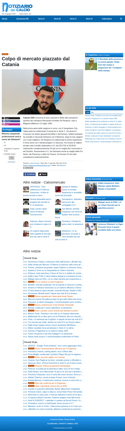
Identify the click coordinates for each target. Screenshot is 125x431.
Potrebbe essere (10, 154)
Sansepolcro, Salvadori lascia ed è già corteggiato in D (72, 202)
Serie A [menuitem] (41, 19)
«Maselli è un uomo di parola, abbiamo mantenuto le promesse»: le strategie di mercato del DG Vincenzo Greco (75, 409)
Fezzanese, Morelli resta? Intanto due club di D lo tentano (52, 293)
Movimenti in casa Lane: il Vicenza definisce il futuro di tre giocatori (56, 395)
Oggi (87, 112)
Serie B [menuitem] (57, 19)
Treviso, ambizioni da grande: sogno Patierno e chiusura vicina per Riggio (59, 267)
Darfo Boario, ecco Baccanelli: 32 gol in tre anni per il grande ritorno (57, 372)
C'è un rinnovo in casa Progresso (45, 282)
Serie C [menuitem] (73, 19)
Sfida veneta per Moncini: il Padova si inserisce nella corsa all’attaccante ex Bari (62, 265)
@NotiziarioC (61, 165)
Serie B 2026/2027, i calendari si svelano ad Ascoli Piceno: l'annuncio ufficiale (61, 400)
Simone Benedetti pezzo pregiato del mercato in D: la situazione (40, 202)
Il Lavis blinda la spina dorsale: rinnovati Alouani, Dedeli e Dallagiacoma (58, 291)
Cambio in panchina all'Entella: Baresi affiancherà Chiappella (54, 389)
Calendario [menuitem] (107, 19)
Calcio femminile (93, 179)
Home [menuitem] (4, 19)
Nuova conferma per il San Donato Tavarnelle (51, 305)
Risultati (11, 162)
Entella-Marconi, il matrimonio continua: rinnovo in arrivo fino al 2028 (57, 380)
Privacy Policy (69, 419)
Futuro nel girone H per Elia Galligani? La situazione (50, 334)
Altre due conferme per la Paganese (47, 383)
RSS (76, 424)
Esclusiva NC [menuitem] (23, 19)
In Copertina (91, 55)
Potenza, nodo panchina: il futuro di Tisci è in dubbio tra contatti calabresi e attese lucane (66, 273)
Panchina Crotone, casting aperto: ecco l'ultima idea (50, 351)
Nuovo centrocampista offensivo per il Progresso (52, 349)
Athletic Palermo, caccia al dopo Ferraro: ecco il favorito (51, 377)
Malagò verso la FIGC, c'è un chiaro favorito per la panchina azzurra (57, 279)
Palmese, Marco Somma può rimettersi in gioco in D (40, 224)
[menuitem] (121, 19)
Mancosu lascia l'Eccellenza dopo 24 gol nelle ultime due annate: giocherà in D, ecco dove (66, 299)
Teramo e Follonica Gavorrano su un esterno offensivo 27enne (54, 288)
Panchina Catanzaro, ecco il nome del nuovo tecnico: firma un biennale (58, 375)
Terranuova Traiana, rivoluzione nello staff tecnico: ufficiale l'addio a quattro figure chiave (65, 262)
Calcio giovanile (93, 217)
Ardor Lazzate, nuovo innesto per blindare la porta (53, 311)
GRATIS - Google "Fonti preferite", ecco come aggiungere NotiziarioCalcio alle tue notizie (66, 346)
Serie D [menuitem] (89, 19)
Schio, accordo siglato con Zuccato (46, 357)
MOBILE (70, 424)
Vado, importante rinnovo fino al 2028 (47, 386)
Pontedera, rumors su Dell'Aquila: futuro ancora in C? (50, 403)
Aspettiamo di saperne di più (11, 150)
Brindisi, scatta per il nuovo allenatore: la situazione (50, 308)
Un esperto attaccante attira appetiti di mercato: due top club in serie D (40, 234)
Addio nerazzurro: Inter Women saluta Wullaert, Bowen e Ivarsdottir (109, 186)
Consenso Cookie (56, 419)
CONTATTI (62, 424)
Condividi (29, 174)
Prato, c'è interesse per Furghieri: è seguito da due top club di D (55, 319)
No (5, 145)
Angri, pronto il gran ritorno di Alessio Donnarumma (38, 212)
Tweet (43, 174)
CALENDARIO (52, 424)
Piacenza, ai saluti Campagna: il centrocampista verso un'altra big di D (58, 302)
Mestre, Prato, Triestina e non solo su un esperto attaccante (53, 314)
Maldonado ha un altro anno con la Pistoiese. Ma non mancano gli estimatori (60, 316)
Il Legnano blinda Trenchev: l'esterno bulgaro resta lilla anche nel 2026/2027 (60, 398)
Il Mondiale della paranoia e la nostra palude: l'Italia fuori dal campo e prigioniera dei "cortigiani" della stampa (110, 65)
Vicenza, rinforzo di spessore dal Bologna (49, 366)
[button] (11, 158)
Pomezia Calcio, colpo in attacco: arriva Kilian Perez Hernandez (55, 392)
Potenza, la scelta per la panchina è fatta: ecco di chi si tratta (54, 369)
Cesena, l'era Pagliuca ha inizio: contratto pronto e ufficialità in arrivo (57, 360)
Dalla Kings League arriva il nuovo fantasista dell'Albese (52, 325)
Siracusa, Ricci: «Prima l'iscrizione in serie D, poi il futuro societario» (57, 363)
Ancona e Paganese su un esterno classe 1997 (48, 331)
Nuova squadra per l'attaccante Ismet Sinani (50, 296)
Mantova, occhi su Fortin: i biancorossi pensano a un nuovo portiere (57, 406)
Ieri (92, 112)
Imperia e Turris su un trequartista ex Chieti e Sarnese (51, 270)
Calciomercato (34, 163)
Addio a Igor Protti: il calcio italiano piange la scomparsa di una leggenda (59, 276)
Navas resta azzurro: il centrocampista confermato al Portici (53, 337)
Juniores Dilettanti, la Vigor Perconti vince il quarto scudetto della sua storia (110, 227)
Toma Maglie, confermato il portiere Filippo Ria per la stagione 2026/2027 (59, 354)
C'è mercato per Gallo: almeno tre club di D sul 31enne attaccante (56, 322)
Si (5, 142)
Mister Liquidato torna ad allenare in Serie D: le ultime (51, 328)
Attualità (90, 198)
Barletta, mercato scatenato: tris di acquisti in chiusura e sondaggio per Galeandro (63, 285)
